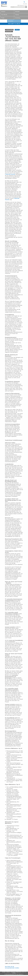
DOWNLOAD (17, 29)
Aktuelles (17, 11)
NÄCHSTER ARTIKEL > (9, 31)
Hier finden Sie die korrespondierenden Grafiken (12, 967)
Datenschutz (18, 972)
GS (23, 972)
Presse (2, 18)
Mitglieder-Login (23, 5)
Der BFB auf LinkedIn (26, 2)
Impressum (13, 972)
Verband (3, 11)
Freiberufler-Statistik (10, 174)
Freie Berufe (4, 14)
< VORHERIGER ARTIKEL (9, 29)
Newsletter (10, 21)
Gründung (17, 18)
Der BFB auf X (24, 2)
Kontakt (25, 4)
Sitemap (8, 972)
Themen (17, 14)
